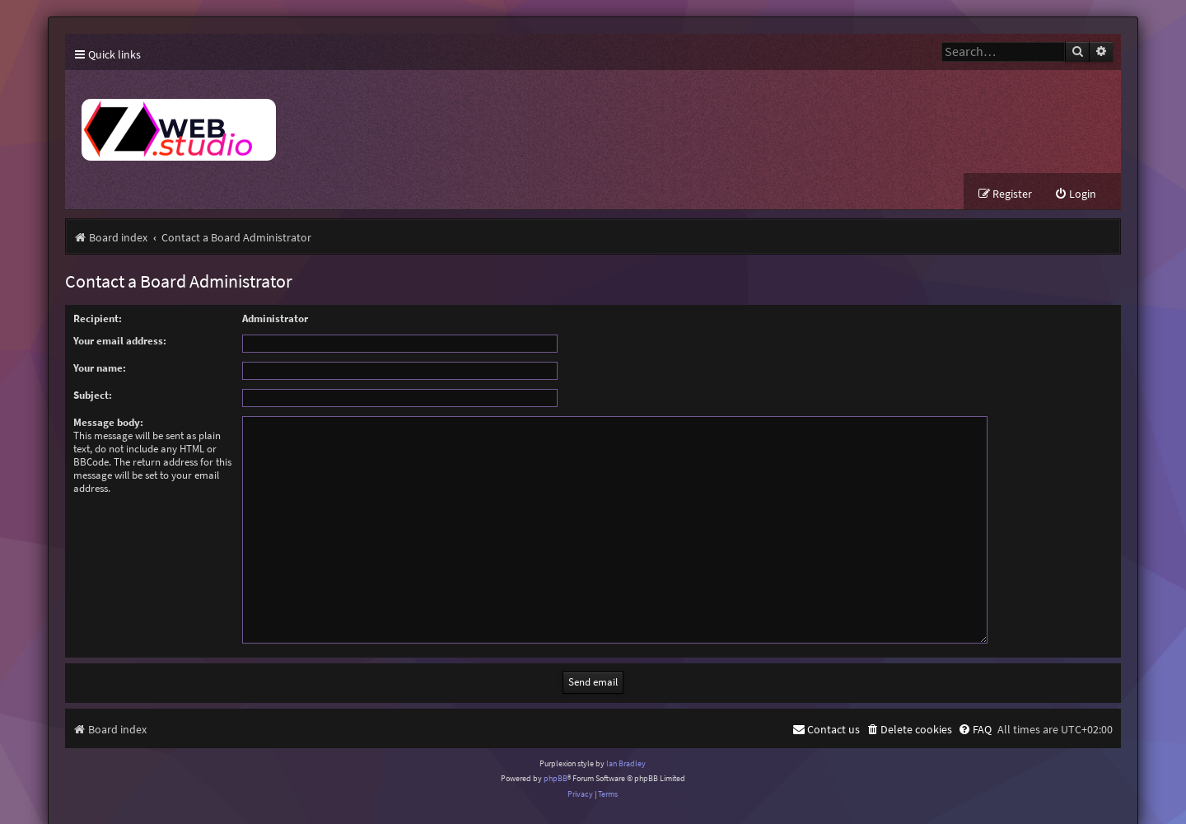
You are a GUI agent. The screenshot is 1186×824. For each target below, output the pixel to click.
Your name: (99, 368)
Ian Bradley (626, 743)
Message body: (108, 422)
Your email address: (119, 341)
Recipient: (97, 318)
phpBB (555, 758)
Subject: (92, 395)
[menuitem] (1075, 194)
